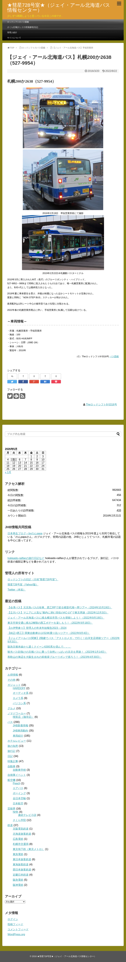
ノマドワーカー (17, 713)
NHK (15, 811)
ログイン (13, 919)
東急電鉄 (18, 854)
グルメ (11, 708)
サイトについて (14, 38)
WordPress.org (16, 934)
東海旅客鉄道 (21, 864)
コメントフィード (18, 929)
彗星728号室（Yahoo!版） (23, 584)
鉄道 (10, 825)
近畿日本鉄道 (21, 874)
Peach (16, 783)
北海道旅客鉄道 (22, 833)
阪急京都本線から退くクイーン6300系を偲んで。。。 (39, 646)
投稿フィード (15, 924)
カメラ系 (18, 698)
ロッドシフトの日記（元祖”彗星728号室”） (33, 579)
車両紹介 (18, 735)
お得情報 (13, 674)
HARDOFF (19, 688)
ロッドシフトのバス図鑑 (18, 22)
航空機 (11, 780)
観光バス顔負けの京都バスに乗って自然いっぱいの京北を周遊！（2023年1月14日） (57, 651)
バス (10, 722)
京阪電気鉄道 (21, 828)
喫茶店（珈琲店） (23, 717)
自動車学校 (19, 769)
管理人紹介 (12, 32)
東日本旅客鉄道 (22, 859)
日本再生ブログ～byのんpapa (25, 533)
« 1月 (8, 472)
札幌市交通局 (21, 844)
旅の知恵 (13, 746)
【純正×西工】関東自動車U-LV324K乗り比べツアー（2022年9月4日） (49, 633)
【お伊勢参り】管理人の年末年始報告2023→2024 (37, 627)
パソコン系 (19, 703)
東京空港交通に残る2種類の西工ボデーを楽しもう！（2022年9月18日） (50, 622)
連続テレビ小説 (27, 815)
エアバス (18, 788)
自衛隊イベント (17, 775)
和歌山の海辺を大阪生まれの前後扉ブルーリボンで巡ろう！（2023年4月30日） (55, 657)
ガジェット (14, 685)
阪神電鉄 (18, 885)
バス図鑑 (114, 356)
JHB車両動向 (20, 730)
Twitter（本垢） (17, 589)
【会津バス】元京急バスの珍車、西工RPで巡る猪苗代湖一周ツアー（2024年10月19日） (60, 607)
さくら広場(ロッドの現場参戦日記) (22, 27)
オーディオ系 (21, 693)
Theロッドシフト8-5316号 (101, 404)
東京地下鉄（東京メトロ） (28, 849)
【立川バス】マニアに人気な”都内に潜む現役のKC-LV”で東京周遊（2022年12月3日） (58, 612)
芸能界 (11, 808)
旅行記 (11, 751)
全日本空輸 (19, 798)
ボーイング (19, 793)
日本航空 (18, 803)
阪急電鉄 (18, 879)
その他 (11, 679)
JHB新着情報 (20, 725)
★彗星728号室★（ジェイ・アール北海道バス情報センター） (58, 7)
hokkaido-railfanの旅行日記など (26, 558)
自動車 (11, 766)
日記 (10, 756)
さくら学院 (19, 820)
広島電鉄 (18, 839)
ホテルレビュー (17, 740)
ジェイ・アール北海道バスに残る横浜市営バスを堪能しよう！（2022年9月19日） (56, 617)
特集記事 (13, 761)
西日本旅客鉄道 (22, 869)
